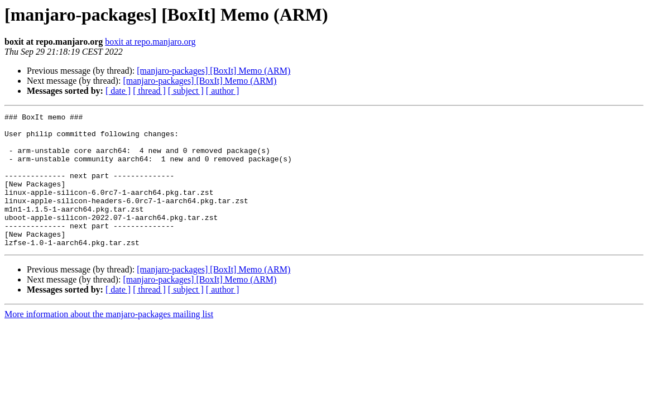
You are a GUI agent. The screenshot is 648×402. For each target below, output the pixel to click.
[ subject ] (186, 90)
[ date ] (118, 90)
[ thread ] (149, 90)
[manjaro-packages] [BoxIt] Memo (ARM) (213, 70)
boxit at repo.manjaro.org (150, 41)
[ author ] (222, 90)
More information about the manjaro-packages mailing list (108, 341)
